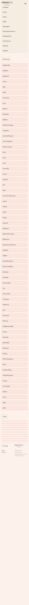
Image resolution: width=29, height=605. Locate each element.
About (3, 450)
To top (4, 445)
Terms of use (18, 452)
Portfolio (3, 452)
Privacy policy (18, 450)
